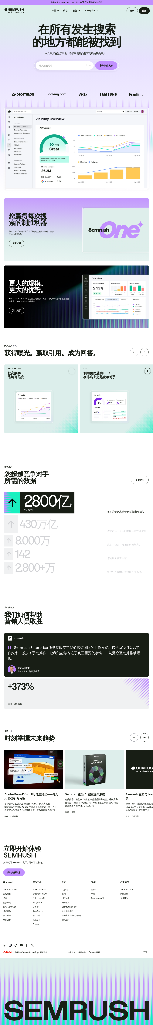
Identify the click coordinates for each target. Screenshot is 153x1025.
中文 (145, 952)
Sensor (36, 924)
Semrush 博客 (126, 889)
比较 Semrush (9, 907)
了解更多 (139, 480)
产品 (54, 10)
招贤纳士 (66, 898)
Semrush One (10, 889)
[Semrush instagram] (10, 945)
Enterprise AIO (40, 894)
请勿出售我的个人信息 (71, 915)
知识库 (94, 889)
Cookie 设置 (94, 952)
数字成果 (7, 915)
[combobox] (61, 65)
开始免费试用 (14, 872)
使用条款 (82, 952)
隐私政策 (71, 952)
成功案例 (7, 911)
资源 (75, 10)
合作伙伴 (66, 903)
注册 (144, 10)
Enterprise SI (39, 898)
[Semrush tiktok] (16, 945)
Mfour (36, 907)
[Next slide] (144, 352)
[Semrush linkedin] (5, 945)
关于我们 (66, 889)
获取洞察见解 (106, 65)
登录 (132, 10)
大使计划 (124, 898)
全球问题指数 (67, 911)
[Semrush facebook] (26, 945)
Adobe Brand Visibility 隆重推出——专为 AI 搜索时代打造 (31, 796)
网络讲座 (124, 894)
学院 (93, 894)
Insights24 (37, 903)
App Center (38, 911)
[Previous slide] (134, 352)
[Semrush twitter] (32, 945)
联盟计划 (7, 920)
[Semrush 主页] (13, 10)
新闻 (64, 894)
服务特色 (7, 894)
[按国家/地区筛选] (88, 65)
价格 (65, 10)
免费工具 (36, 920)
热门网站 (36, 915)
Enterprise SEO (40, 889)
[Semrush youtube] (21, 945)
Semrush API (97, 898)
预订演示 (16, 310)
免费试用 (16, 243)
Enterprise (89, 10)
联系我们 (66, 920)
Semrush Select (69, 907)
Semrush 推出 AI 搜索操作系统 (85, 794)
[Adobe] (7, 952)
